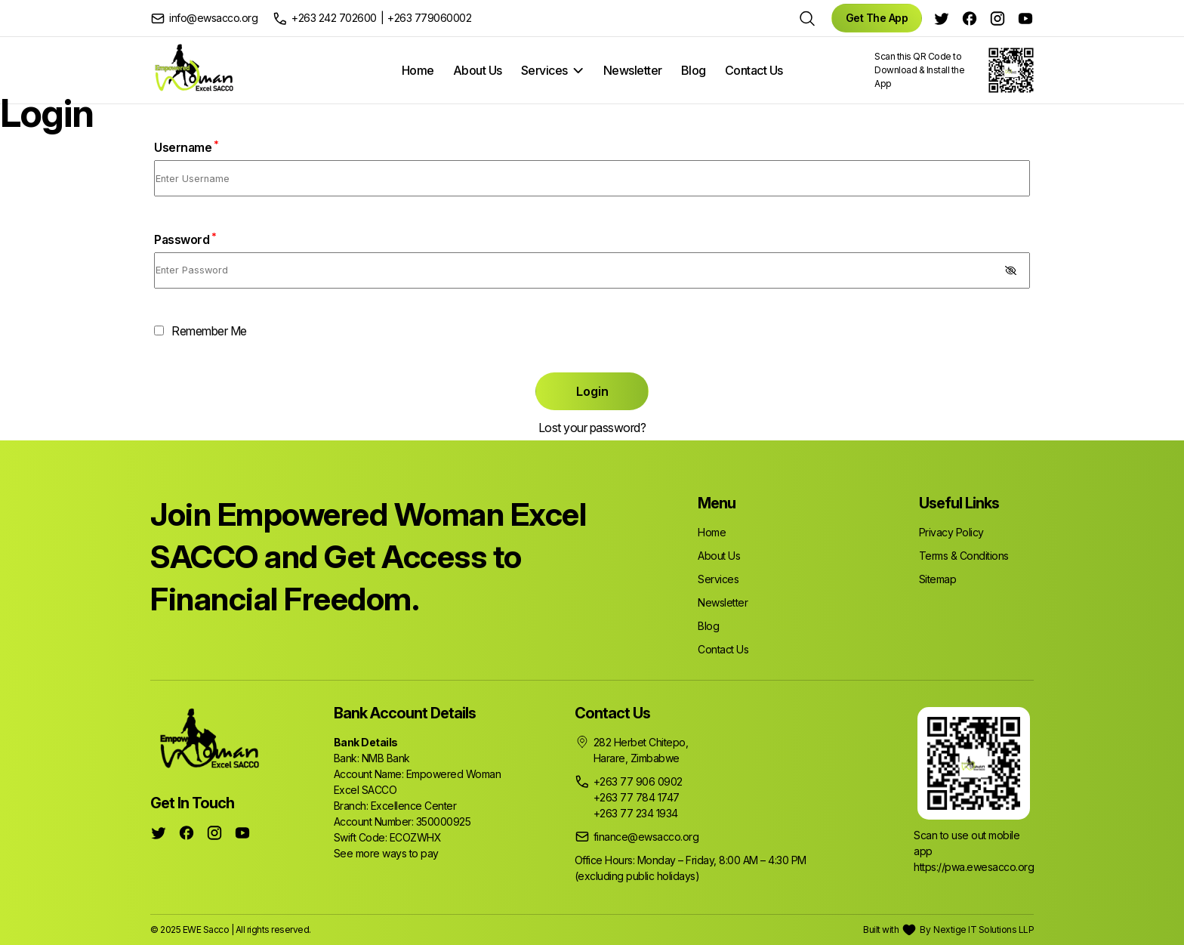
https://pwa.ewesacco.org (974, 866)
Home (418, 70)
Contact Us (754, 70)
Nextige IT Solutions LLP (983, 929)
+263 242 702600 (334, 17)
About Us (477, 70)
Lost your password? (592, 427)
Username (186, 147)
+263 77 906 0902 (638, 781)
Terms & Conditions (964, 555)
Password (185, 239)
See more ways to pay (386, 853)
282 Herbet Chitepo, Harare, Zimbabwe (641, 750)
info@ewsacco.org (213, 17)
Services (544, 70)
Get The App (877, 17)
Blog (693, 70)
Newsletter (632, 70)
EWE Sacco (206, 929)
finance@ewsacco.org (646, 836)
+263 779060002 (429, 17)
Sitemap (938, 579)
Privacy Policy (951, 532)
